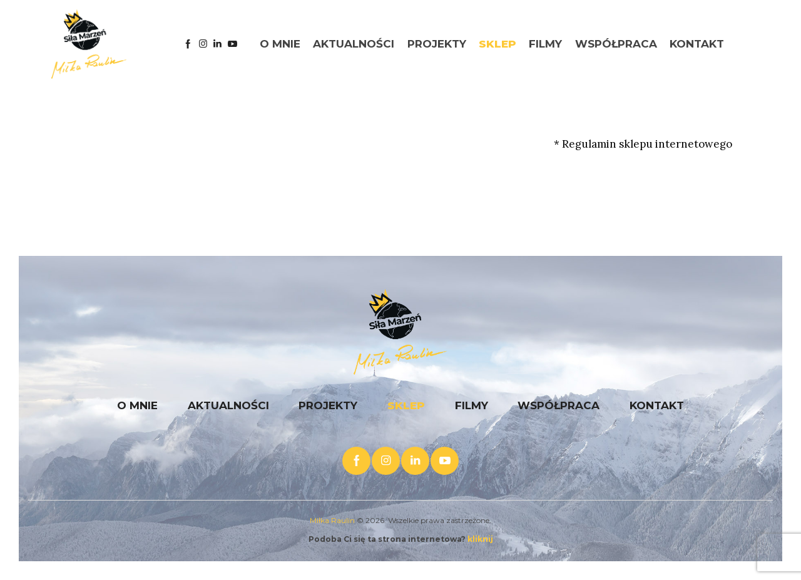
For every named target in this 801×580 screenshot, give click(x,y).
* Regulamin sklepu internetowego (643, 144)
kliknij (480, 539)
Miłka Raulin (332, 520)
